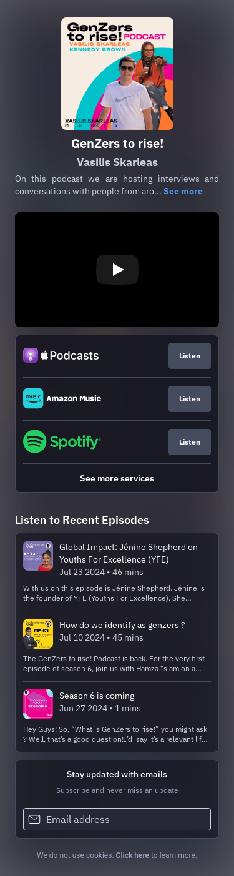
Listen (189, 355)
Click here (132, 855)
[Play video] (117, 270)
